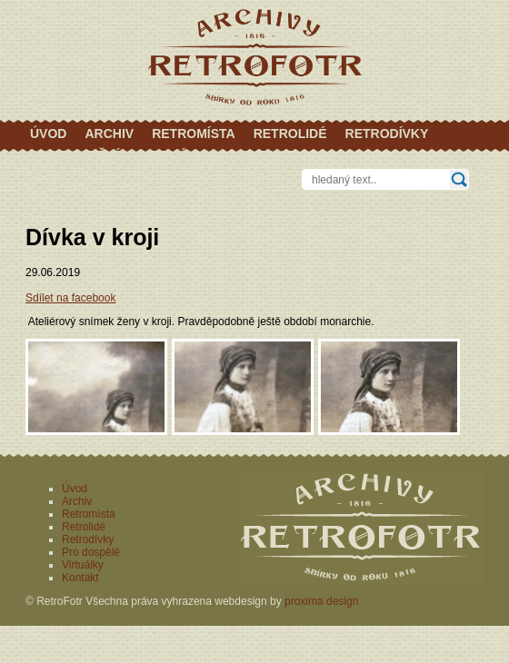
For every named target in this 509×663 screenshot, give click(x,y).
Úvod (48, 133)
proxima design (321, 601)
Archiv (109, 133)
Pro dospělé (76, 155)
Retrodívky (387, 133)
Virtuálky (176, 155)
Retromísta (193, 133)
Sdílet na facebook (70, 298)
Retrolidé (290, 133)
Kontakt (261, 155)
